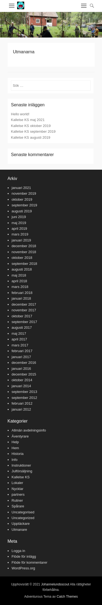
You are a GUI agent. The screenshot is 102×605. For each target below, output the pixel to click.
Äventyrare (20, 436)
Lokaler (17, 483)
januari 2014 (21, 386)
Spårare (18, 506)
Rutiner (17, 500)
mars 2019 (20, 234)
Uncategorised (23, 512)
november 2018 (24, 252)
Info (15, 460)
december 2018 (24, 246)
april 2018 (19, 281)
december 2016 (24, 363)
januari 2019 (21, 240)
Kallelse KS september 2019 (33, 131)
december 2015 (24, 374)
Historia (18, 454)
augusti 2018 (22, 269)
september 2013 (24, 392)
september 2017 (24, 322)
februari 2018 (22, 293)
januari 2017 (21, 357)
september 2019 (24, 205)
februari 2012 (22, 403)
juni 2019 (19, 217)
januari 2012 (21, 409)
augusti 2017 (22, 327)
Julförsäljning (22, 471)
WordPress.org (23, 568)
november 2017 (24, 310)
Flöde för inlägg (24, 556)
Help (15, 442)
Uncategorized (23, 518)
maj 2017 (19, 333)
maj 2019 (19, 223)
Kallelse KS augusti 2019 (30, 137)
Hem (15, 448)
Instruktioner (21, 465)
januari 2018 (21, 298)
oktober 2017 (22, 316)
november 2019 (24, 193)
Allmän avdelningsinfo (29, 430)
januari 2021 (21, 188)
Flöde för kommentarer (30, 562)
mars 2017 (20, 345)
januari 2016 (21, 369)
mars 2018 (20, 287)
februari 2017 (22, 351)
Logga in (18, 551)
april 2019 (19, 229)
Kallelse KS (21, 477)
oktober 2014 (22, 380)
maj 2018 (19, 275)
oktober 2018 (22, 258)
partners (18, 494)
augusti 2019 (22, 211)
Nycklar (17, 489)
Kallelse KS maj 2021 (28, 120)
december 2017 (24, 304)
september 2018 (24, 264)
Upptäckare (21, 524)
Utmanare (19, 530)
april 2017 (19, 339)
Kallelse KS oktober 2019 (31, 126)
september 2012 (24, 398)
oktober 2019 (22, 199)
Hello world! (20, 114)
